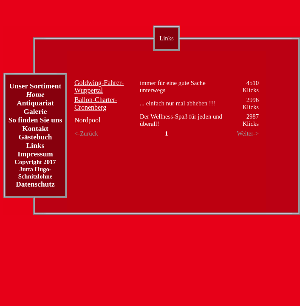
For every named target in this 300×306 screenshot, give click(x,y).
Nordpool (87, 120)
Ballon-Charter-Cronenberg (95, 103)
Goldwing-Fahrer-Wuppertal (99, 86)
